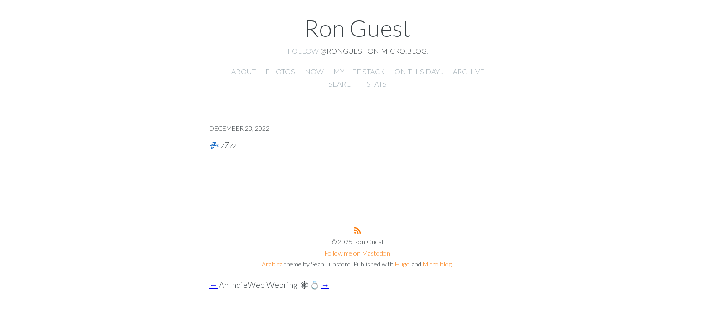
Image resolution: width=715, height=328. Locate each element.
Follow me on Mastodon (357, 253)
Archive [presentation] (468, 71)
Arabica (272, 264)
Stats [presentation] (377, 83)
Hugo (402, 264)
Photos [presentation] (280, 71)
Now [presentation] (314, 71)
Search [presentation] (342, 83)
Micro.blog (437, 264)
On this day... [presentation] (418, 71)
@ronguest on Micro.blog (373, 50)
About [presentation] (243, 71)
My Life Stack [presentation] (359, 71)
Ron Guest (357, 28)
